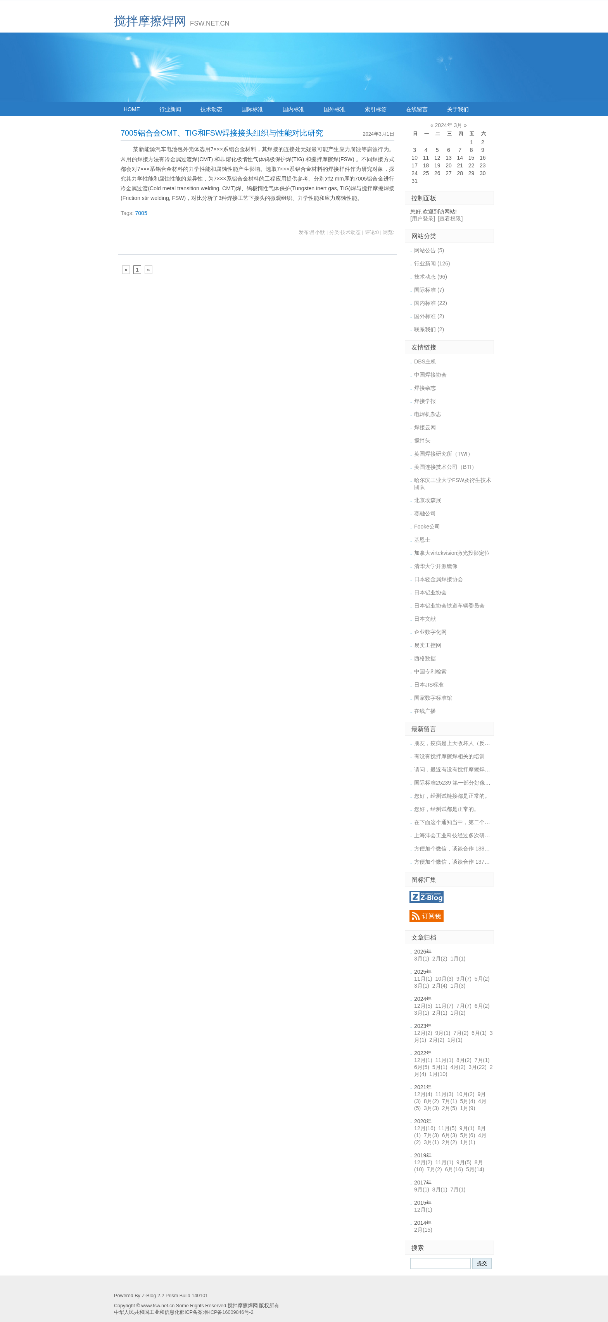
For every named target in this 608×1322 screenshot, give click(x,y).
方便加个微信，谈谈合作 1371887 (455, 862)
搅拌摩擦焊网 (150, 21)
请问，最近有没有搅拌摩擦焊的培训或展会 (465, 769)
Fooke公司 (427, 526)
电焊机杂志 (427, 414)
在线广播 (425, 711)
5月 (482, 979)
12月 (423, 1006)
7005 (141, 213)
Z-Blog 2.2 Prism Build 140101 (175, 1295)
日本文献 (425, 619)
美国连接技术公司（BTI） (445, 467)
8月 (464, 1060)
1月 (458, 958)
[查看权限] (450, 218)
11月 (423, 979)
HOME (132, 109)
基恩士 (422, 540)
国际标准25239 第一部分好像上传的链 (460, 783)
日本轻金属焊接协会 (438, 579)
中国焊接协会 (430, 375)
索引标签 (376, 109)
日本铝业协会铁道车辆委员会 (449, 605)
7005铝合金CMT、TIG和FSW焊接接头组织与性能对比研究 (222, 133)
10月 (444, 979)
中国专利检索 (430, 671)
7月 (464, 1006)
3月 (421, 958)
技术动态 (211, 109)
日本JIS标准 (429, 685)
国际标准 (252, 109)
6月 (482, 1006)
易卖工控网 (427, 645)
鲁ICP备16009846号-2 (229, 1312)
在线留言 (417, 109)
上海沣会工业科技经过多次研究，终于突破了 (468, 835)
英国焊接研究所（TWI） (443, 454)
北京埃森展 (427, 500)
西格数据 (425, 658)
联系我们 (429, 329)
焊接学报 (425, 401)
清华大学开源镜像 (436, 566)
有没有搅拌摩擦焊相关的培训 (449, 756)
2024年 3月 (449, 125)
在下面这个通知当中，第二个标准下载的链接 (468, 822)
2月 (439, 958)
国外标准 (334, 109)
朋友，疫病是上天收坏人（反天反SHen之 (464, 743)
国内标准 (293, 109)
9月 (464, 979)
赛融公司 (425, 513)
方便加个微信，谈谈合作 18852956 (456, 848)
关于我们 (458, 109)
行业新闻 (170, 109)
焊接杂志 (425, 388)
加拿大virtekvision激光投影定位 (452, 553)
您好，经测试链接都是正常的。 (452, 796)
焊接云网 (425, 427)
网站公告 (429, 250)
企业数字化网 (430, 632)
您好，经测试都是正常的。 (446, 809)
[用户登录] (422, 218)
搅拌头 (422, 440)
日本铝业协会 (430, 592)
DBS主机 (425, 361)
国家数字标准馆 (433, 698)
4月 (458, 1067)
